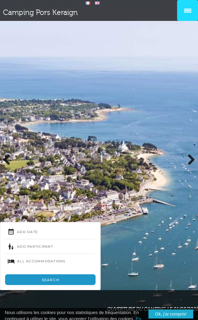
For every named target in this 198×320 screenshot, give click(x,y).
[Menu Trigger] (187, 10)
